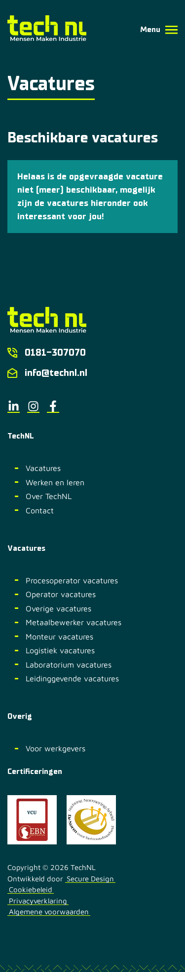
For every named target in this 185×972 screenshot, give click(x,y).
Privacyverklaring (38, 901)
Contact (40, 510)
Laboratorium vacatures (68, 664)
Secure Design (90, 879)
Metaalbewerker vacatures (73, 622)
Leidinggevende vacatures (72, 678)
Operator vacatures (61, 594)
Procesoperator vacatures (72, 580)
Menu (159, 30)
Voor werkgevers (55, 748)
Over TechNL (49, 496)
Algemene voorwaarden (49, 912)
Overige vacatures (58, 608)
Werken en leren (55, 482)
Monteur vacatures (59, 636)
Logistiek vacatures (60, 650)
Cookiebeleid (30, 890)
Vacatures (43, 468)
